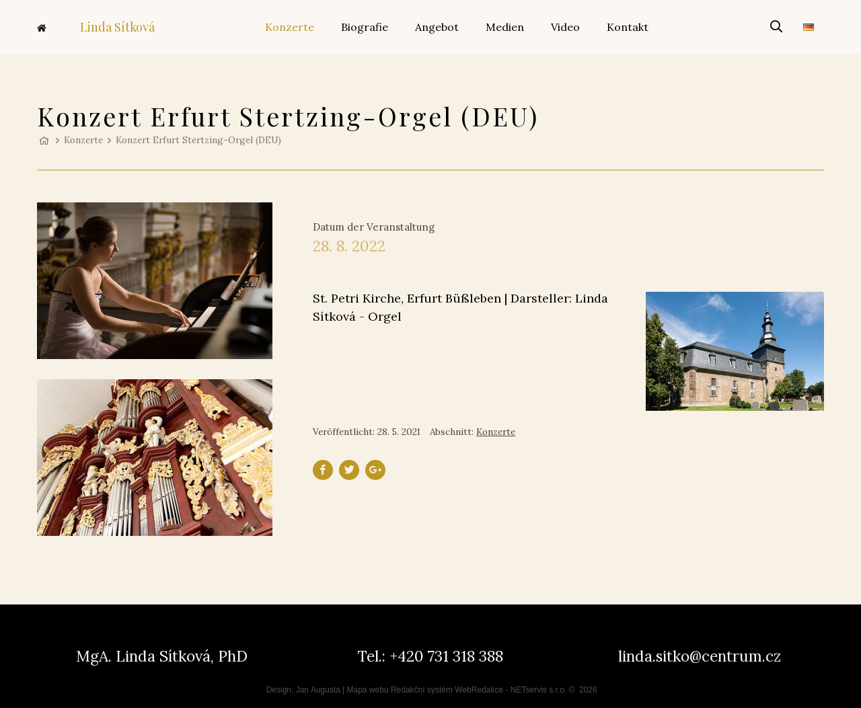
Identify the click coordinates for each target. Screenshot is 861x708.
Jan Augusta (318, 690)
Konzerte (83, 140)
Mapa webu (368, 690)
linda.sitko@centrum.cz (699, 656)
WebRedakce (479, 690)
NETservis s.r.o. (538, 690)
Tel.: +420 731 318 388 (430, 656)
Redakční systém (422, 690)
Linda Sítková (96, 27)
